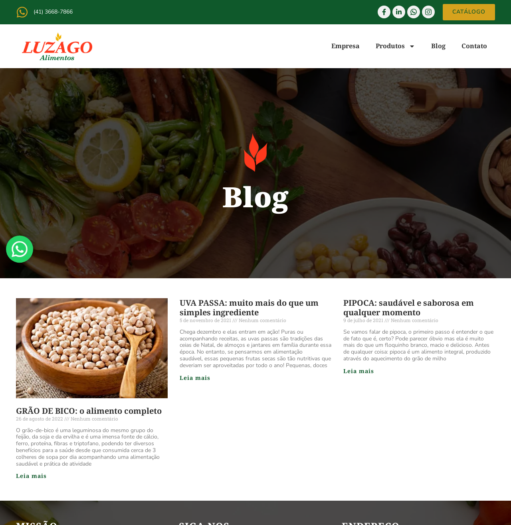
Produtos (395, 46)
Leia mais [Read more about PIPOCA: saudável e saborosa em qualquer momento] (358, 371)
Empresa (345, 45)
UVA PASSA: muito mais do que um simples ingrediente (249, 307)
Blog (438, 45)
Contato (474, 45)
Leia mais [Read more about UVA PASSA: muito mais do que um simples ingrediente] (195, 377)
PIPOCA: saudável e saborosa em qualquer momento (408, 307)
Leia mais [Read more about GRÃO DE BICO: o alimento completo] (31, 476)
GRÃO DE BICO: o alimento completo (89, 410)
